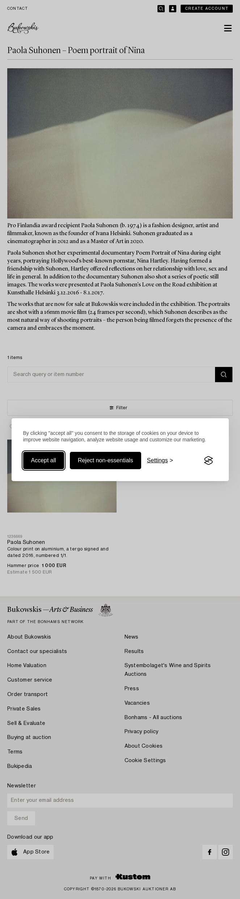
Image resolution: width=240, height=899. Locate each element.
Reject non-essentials (105, 460)
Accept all (43, 460)
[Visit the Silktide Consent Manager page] (208, 460)
